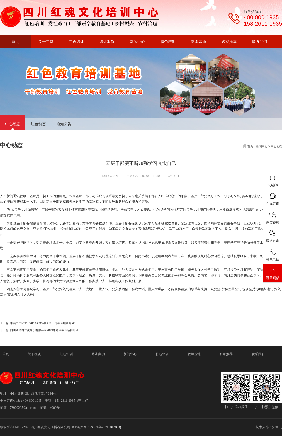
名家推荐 (226, 354)
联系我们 (258, 354)
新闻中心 (261, 146)
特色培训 (162, 354)
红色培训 (66, 354)
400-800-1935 (261, 17)
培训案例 (98, 354)
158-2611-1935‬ (263, 23)
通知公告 (63, 124)
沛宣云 (277, 427)
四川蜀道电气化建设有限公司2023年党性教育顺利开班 (44, 330)
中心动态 (12, 124)
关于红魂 (34, 354)
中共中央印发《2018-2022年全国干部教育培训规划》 (43, 323)
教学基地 (194, 354)
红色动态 (38, 124)
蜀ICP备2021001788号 (106, 427)
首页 (250, 146)
